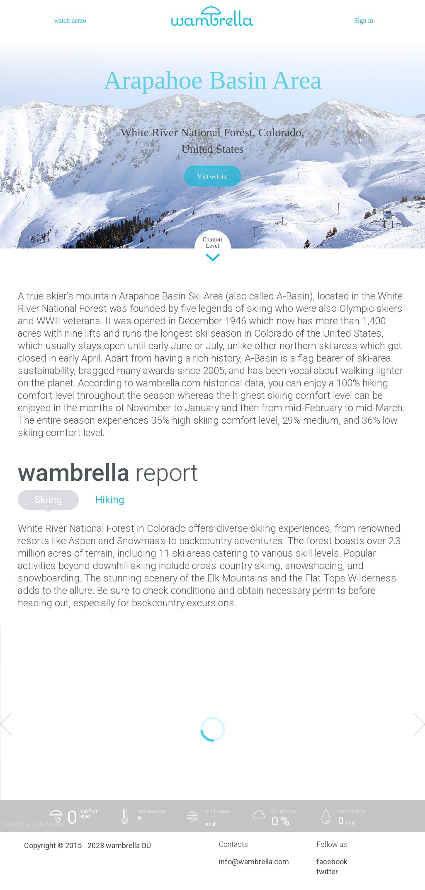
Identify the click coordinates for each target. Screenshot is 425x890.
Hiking (109, 500)
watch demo (70, 20)
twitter (327, 871)
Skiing (48, 500)
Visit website (212, 177)
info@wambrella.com (254, 861)
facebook (331, 861)
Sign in (363, 20)
